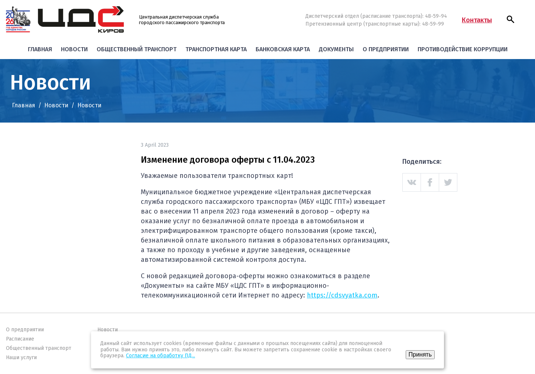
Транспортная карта (216, 49)
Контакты (477, 20)
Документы (336, 49)
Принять (420, 354)
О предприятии (386, 49)
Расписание (20, 339)
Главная (40, 49)
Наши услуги (21, 357)
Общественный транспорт (136, 49)
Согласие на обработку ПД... (160, 355)
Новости (74, 49)
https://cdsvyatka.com (342, 295)
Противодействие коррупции (463, 49)
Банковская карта (283, 49)
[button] (510, 19)
